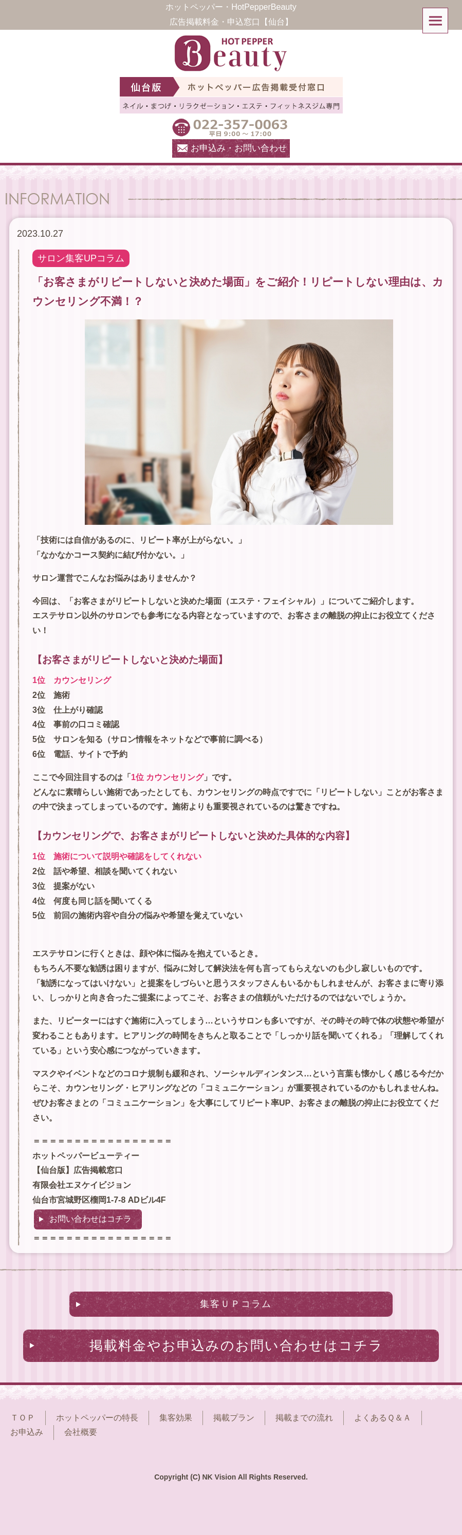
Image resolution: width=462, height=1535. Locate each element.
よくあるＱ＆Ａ (382, 1417)
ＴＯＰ (22, 1417)
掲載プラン (233, 1417)
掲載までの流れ (304, 1417)
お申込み (26, 1432)
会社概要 (80, 1432)
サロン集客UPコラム (81, 258)
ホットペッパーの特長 (97, 1417)
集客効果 (175, 1417)
